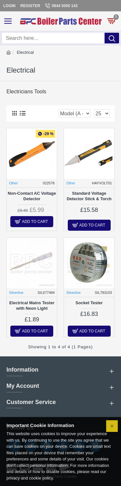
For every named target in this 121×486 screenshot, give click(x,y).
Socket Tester (89, 302)
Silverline (16, 293)
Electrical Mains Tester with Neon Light (32, 305)
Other (13, 183)
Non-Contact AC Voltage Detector (32, 196)
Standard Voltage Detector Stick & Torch (89, 196)
